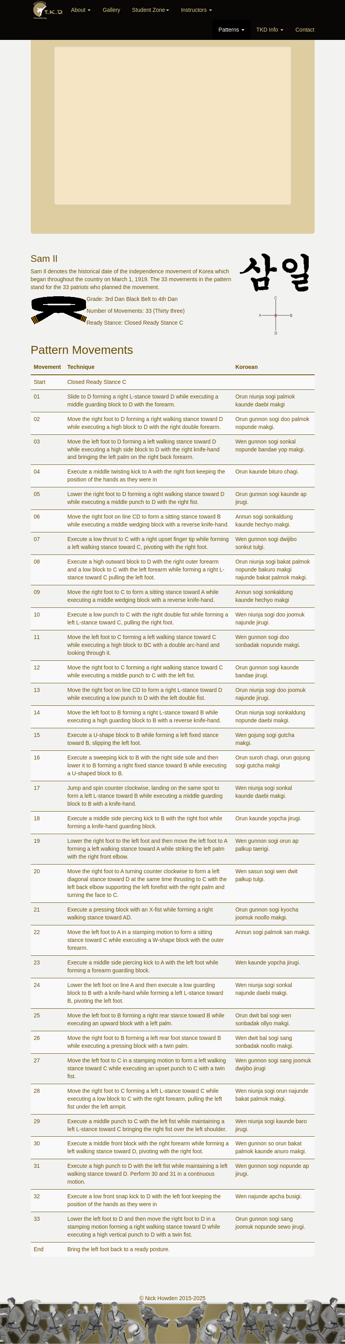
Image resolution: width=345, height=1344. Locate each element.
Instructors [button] (196, 10)
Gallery (111, 10)
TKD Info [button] (269, 29)
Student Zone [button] (150, 10)
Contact (304, 29)
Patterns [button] (231, 29)
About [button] (81, 10)
